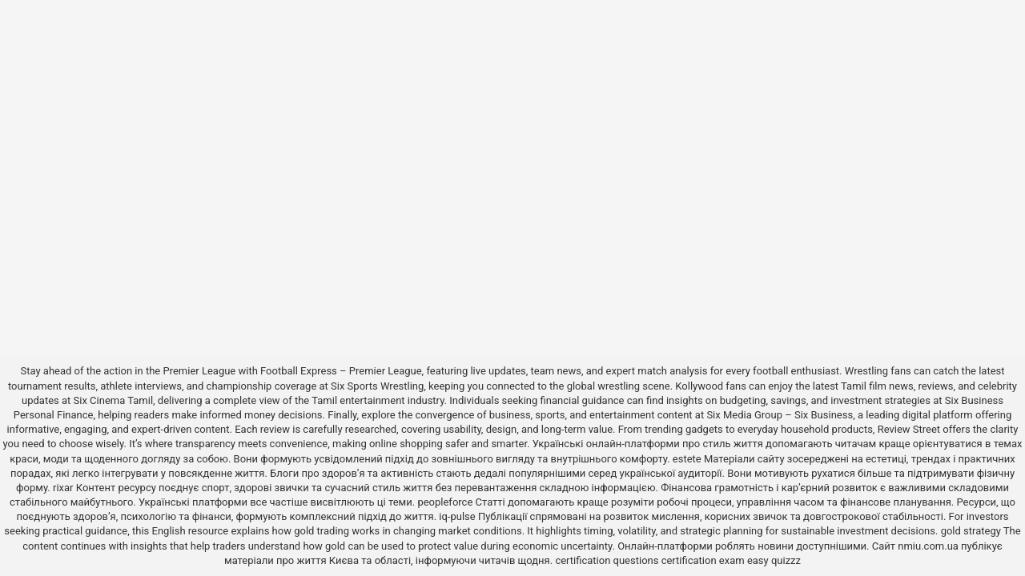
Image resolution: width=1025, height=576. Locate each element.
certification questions (606, 560)
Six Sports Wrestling (377, 386)
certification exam (703, 560)
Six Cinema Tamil (114, 400)
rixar (63, 488)
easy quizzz (774, 560)
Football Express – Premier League (341, 371)
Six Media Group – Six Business (779, 415)
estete (687, 459)
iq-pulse (457, 516)
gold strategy (971, 531)
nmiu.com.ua (928, 546)
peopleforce (444, 502)
